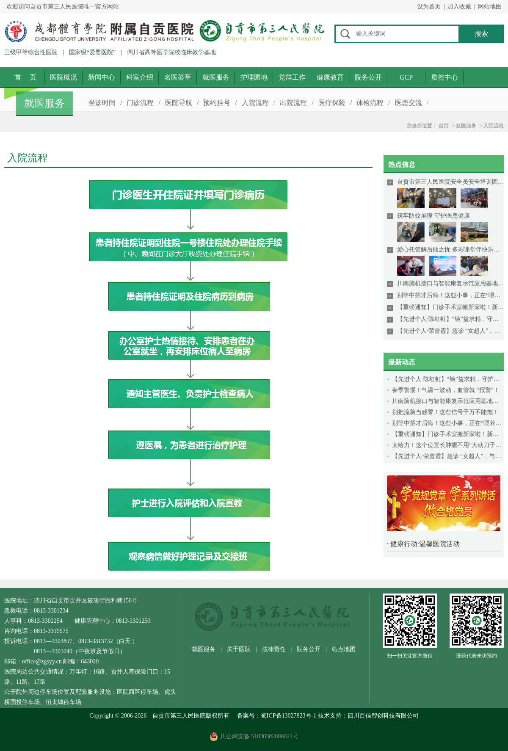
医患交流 (408, 102)
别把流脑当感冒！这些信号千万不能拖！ (445, 412)
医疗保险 (331, 102)
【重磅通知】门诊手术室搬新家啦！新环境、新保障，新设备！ (448, 434)
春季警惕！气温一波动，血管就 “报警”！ (446, 390)
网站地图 (490, 6)
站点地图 (344, 649)
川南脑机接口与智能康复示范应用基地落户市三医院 (448, 401)
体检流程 (370, 102)
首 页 (25, 77)
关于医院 (239, 649)
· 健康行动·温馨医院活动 (423, 543)
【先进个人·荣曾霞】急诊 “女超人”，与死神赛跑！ (448, 456)
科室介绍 (139, 77)
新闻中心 (101, 77)
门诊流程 (140, 102)
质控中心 (444, 77)
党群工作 (292, 77)
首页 (444, 126)
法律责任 (274, 649)
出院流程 (293, 102)
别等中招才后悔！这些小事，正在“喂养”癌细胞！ (448, 423)
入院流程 (255, 102)
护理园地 (254, 77)
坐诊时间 (102, 102)
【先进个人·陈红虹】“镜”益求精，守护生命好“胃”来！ (448, 379)
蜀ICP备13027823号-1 (288, 715)
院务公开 (368, 77)
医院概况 (63, 77)
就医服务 (215, 77)
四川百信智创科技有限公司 (383, 715)
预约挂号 (216, 102)
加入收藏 (459, 6)
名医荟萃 (177, 77)
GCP (406, 77)
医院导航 (178, 102)
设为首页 (429, 6)
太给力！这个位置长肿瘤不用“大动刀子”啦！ (448, 445)
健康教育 (330, 77)
